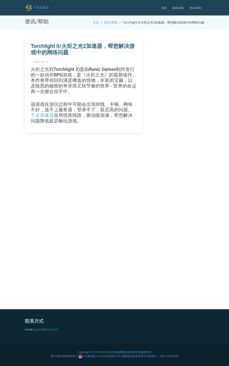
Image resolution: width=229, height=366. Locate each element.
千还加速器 (42, 115)
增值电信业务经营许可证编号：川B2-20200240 (150, 356)
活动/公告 (178, 8)
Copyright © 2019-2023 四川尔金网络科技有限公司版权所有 (114, 352)
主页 (163, 8)
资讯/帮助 (195, 8)
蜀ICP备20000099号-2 (64, 356)
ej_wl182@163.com (41, 329)
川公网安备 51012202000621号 (99, 356)
